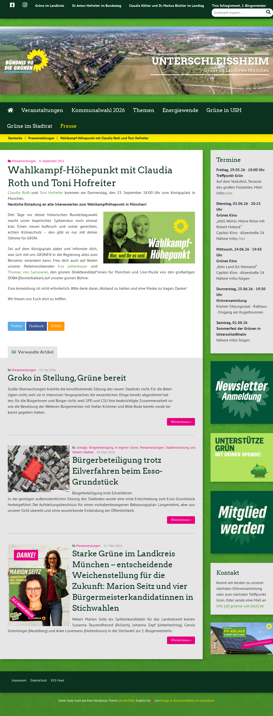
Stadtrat (88, 452)
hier (229, 193)
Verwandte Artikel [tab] (35, 352)
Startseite (15, 138)
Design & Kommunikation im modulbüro (187, 701)
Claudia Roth (19, 192)
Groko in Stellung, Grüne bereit (67, 378)
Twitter (16, 326)
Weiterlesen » (181, 422)
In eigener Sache (126, 447)
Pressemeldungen (41, 138)
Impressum (19, 680)
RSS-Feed (57, 680)
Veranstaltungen (42, 110)
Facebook (36, 326)
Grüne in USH (224, 110)
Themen (143, 110)
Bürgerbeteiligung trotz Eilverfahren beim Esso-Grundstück (117, 471)
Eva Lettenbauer (72, 266)
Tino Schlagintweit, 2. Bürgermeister (239, 5)
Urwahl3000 (126, 701)
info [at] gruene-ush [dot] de (240, 605)
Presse (68, 126)
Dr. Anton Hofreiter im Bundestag (96, 5)
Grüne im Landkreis (49, 5)
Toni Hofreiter (51, 192)
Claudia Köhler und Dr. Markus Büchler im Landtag (166, 5)
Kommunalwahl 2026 (98, 110)
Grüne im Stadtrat (29, 126)
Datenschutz (38, 680)
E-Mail (56, 326)
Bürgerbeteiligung (101, 447)
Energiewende (180, 110)
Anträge (82, 447)
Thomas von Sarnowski (28, 272)
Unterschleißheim (210, 61)
